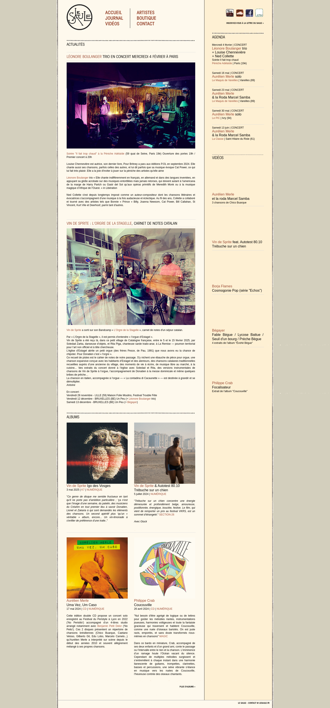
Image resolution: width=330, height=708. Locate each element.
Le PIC (216, 118)
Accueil (113, 12)
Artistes (151, 12)
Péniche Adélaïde (222, 63)
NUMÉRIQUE (94, 489)
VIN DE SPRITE (78, 223)
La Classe (218, 138)
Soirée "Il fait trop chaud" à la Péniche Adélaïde (95, 153)
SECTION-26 (166, 514)
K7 (83, 489)
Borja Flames (222, 286)
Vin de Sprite (74, 330)
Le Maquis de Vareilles (225, 80)
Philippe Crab (144, 600)
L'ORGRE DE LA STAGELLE (112, 223)
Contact (151, 23)
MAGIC (163, 636)
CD (84, 608)
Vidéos (112, 23)
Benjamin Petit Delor (109, 626)
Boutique (151, 18)
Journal (114, 18)
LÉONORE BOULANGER (84, 56)
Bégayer (132, 402)
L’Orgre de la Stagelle (126, 330)
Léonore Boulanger (77, 177)
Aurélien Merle (78, 600)
